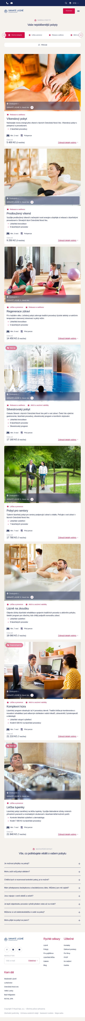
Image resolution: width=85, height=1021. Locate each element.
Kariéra (66, 965)
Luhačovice (8, 983)
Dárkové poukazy (70, 949)
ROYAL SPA (8, 999)
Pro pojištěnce (48, 953)
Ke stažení (67, 961)
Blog (45, 965)
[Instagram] (13, 949)
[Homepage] (13, 11)
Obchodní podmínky (11, 1013)
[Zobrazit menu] (78, 11)
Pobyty (45, 949)
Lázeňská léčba (49, 957)
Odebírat (33, 961)
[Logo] (22, 939)
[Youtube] (19, 949)
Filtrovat (42, 45)
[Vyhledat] (66, 3)
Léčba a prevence (35, 35)
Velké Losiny (8, 991)
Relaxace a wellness (56, 35)
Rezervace (69, 10)
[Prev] (4, 35)
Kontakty (67, 945)
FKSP (66, 957)
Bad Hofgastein (9, 995)
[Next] (81, 35)
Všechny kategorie (15, 35)
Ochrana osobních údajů (29, 1013)
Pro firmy (67, 953)
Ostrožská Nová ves (11, 987)
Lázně (45, 945)
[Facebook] (6, 949)
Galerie (46, 961)
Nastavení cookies (46, 1013)
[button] (74, 3)
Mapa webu (59, 1013)
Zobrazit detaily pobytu (68, 143)
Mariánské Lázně (10, 979)
